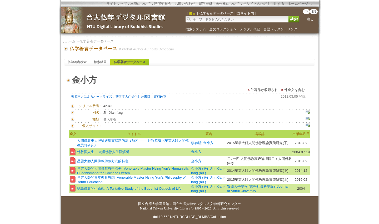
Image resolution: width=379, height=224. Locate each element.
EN (314, 11)
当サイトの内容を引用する (263, 4)
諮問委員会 (162, 4)
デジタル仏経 (250, 29)
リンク (292, 29)
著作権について (228, 4)
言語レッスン (273, 29)
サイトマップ (116, 4)
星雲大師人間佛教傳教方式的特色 (102, 161)
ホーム (70, 41)
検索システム (196, 29)
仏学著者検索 (77, 62)
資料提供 (205, 4)
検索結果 (100, 62)
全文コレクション (223, 29)
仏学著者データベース (96, 41)
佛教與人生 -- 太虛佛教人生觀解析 (103, 152)
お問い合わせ (185, 4)
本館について (140, 4)
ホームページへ (300, 4)
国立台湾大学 (148, 204)
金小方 (208, 143)
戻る (310, 19)
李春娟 (196, 143)
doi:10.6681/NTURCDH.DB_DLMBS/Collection (189, 217)
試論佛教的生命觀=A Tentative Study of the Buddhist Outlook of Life (129, 188)
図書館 (164, 204)
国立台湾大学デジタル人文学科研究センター (206, 204)
